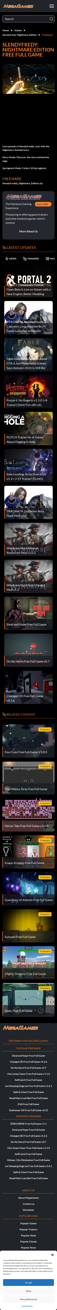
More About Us (28, 231)
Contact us (28, 1203)
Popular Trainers (28, 1229)
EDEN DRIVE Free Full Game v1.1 (28, 1123)
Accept (28, 1282)
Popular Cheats (28, 1241)
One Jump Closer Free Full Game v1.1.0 (28, 1073)
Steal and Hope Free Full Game (28, 1055)
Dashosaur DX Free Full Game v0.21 (28, 1110)
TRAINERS (31, 259)
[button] (52, 1254)
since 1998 (42, 204)
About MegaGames (28, 1197)
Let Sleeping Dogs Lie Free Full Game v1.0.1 (28, 1085)
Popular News (28, 1247)
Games (18, 30)
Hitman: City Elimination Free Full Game (28, 1160)
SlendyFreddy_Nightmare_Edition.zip (22, 183)
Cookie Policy (27, 1306)
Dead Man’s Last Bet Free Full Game (28, 1098)
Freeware (47, 34)
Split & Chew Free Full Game (28, 1092)
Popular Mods (28, 1235)
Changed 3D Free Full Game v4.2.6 (28, 1061)
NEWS (10, 259)
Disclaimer (28, 1209)
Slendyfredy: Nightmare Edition (19, 34)
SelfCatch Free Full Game (28, 1079)
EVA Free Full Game (28, 1104)
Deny (28, 1291)
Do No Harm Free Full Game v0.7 (28, 1067)
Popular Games (28, 1223)
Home (5, 30)
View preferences (28, 1299)
